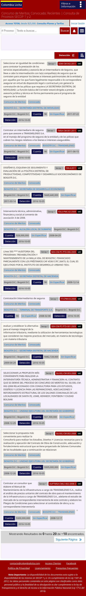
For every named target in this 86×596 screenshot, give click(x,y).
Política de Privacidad (19, 568)
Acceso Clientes (53, 563)
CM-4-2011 (71, 168)
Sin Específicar (57, 114)
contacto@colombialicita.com (25, 563)
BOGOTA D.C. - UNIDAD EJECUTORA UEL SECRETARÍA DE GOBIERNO (39, 410)
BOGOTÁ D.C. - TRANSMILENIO (59, 145)
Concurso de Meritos (15, 101)
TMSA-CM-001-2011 (67, 130)
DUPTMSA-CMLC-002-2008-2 (62, 483)
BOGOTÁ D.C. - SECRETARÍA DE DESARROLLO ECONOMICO (34, 189)
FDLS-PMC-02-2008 (67, 211)
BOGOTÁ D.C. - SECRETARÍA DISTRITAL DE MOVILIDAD (32, 107)
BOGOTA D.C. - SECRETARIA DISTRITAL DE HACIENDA (31, 276)
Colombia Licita (11, 5)
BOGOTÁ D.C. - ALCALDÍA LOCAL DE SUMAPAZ (27, 229)
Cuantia (37, 114)
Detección (64, 55)
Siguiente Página (69, 539)
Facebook (71, 563)
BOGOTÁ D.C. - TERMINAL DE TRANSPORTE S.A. (28, 309)
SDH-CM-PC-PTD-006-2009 (63, 252)
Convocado (34, 101)
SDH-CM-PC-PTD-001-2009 (63, 326)
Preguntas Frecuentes (67, 568)
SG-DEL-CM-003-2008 (66, 373)
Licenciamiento (43, 568)
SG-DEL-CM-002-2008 (66, 433)
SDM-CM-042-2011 (67, 63)
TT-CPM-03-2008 (68, 298)
